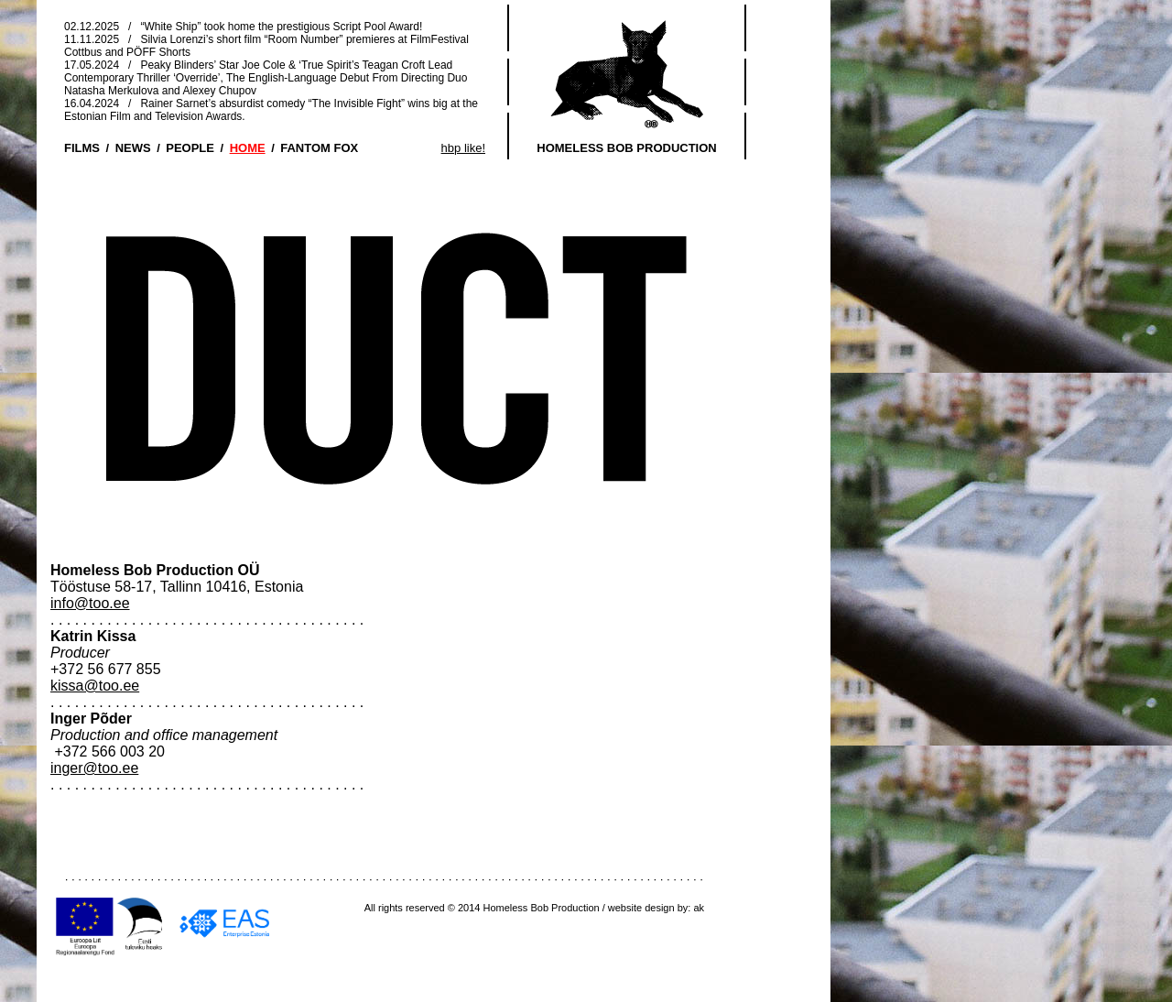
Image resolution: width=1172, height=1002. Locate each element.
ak (698, 907)
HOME (248, 148)
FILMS (82, 148)
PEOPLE (190, 148)
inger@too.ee (94, 768)
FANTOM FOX (319, 148)
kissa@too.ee (94, 685)
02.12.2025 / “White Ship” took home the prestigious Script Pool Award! (243, 26)
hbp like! (463, 148)
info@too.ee (90, 603)
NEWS (133, 148)
